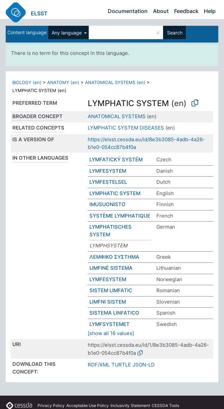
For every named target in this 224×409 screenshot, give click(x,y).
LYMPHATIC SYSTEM (114, 193)
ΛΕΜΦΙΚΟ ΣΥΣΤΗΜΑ (114, 257)
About (161, 11)
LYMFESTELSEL (108, 182)
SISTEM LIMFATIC (110, 290)
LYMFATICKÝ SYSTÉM (116, 159)
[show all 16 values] (111, 333)
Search (174, 32)
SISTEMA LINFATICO (114, 313)
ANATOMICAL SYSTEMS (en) (115, 82)
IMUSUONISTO (107, 204)
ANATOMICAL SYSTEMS (117, 116)
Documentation (128, 11)
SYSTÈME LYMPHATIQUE (119, 216)
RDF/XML (99, 364)
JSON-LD (144, 364)
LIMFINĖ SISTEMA (111, 268)
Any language (67, 32)
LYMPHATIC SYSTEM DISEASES (126, 128)
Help (210, 11)
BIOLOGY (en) (27, 82)
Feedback (186, 11)
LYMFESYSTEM (107, 171)
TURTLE (121, 364)
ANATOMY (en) (63, 82)
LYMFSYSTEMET (109, 324)
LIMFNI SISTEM (107, 302)
